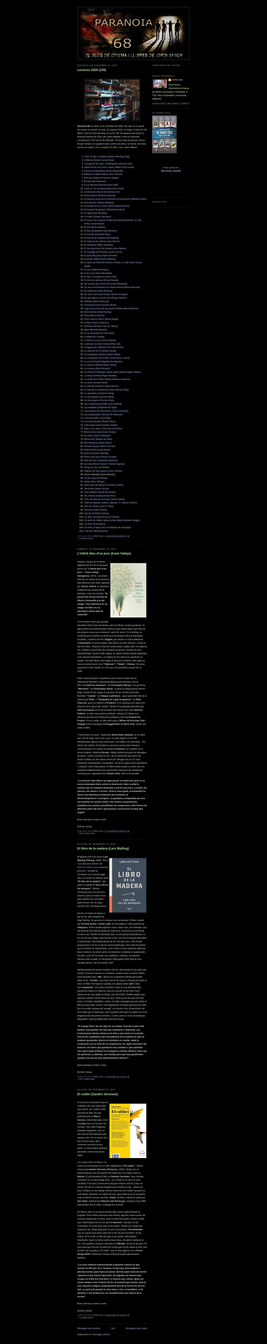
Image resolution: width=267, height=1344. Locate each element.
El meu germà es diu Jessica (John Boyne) (105, 248)
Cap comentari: (87, 834)
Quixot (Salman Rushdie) (96, 453)
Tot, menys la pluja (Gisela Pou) (99, 495)
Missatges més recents (88, 1328)
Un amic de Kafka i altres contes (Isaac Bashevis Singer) (112, 520)
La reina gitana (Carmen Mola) (99, 400)
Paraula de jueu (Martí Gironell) (99, 446)
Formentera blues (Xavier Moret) (100, 305)
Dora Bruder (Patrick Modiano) (99, 202)
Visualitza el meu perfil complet (171, 104)
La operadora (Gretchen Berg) (99, 393)
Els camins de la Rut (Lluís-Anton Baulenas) (105, 283)
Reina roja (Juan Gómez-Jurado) (100, 456)
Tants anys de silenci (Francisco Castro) (103, 485)
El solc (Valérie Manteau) (96, 269)
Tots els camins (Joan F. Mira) (98, 506)
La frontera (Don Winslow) (97, 368)
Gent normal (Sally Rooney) (97, 312)
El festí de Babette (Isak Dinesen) (100, 230)
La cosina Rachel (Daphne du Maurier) (103, 361)
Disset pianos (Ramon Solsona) (99, 195)
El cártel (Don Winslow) (95, 213)
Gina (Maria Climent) (94, 315)
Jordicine (177, 80)
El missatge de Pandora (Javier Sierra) (103, 252)
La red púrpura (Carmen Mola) (99, 397)
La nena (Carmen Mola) (95, 382)
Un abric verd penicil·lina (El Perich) (101, 517)
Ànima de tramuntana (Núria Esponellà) (103, 170)
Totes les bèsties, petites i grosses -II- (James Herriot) (110, 502)
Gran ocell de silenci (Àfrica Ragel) (101, 319)
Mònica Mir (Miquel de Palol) (98, 439)
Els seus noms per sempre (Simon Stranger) (106, 294)
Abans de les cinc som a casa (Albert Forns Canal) (109, 167)
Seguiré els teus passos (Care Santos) (103, 471)
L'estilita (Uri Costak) (94, 336)
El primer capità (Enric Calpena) (99, 259)
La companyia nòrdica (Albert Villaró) (102, 354)
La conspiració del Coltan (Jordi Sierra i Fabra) (107, 358)
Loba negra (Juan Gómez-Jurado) (100, 425)
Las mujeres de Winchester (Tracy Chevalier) (106, 411)
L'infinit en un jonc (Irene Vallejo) (100, 340)
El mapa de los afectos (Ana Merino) (102, 241)
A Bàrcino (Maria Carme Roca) (99, 160)
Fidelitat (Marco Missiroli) (96, 301)
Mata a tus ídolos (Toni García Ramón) (103, 428)
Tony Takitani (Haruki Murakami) (100, 492)
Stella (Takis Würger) (94, 481)
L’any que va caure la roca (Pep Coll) (102, 344)
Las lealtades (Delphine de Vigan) (100, 407)
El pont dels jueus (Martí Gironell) (100, 255)
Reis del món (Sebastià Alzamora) (101, 460)
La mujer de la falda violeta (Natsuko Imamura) (107, 379)
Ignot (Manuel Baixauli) (95, 329)
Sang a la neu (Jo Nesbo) (96, 467)
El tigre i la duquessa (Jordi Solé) (100, 276)
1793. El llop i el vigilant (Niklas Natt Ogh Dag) (107, 156)
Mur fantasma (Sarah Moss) (98, 442)
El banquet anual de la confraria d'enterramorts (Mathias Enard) (115, 199)
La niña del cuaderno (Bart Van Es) (101, 386)
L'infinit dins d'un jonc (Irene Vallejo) (104, 553)
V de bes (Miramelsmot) (96, 531)
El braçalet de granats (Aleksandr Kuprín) (104, 209)
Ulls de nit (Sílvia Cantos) (96, 513)
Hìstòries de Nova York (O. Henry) (101, 326)
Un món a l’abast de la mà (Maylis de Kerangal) (107, 527)
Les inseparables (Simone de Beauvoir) (103, 414)
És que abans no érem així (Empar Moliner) (105, 298)
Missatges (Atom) (101, 1334)
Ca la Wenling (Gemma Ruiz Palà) (101, 185)
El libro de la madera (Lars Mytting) (101, 238)
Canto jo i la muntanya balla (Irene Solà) (104, 188)
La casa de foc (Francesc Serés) (100, 351)
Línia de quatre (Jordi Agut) (97, 418)
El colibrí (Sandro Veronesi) (97, 216)
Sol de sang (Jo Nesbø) (95, 478)
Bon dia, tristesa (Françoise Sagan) (101, 177)
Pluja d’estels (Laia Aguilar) (97, 449)
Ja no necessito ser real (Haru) (99, 333)
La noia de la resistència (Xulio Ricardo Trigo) (106, 389)
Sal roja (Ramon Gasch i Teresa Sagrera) (104, 464)
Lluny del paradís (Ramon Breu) (99, 421)
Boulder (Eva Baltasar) (95, 181)
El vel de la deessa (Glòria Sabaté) (101, 280)
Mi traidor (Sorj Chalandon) (97, 435)
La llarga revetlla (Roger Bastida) (100, 375)
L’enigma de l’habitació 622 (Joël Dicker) (104, 347)
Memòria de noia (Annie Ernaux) (100, 432)
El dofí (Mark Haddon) (95, 227)
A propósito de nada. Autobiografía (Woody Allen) (108, 163)
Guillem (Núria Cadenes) (96, 322)
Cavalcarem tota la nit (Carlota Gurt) (102, 192)
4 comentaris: (86, 539)
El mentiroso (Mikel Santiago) (98, 245)
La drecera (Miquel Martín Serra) (100, 365)
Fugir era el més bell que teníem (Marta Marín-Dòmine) (111, 308)
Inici (113, 1328)
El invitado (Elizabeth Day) (97, 234)
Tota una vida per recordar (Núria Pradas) (104, 499)
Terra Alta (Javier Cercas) (96, 488)
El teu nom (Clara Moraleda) (98, 273)
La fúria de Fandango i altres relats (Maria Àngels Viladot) (112, 372)
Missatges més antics (136, 1328)
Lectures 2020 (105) (91, 70)
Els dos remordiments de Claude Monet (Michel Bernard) (112, 287)
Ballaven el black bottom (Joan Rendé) (103, 174)
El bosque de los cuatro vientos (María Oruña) (106, 206)
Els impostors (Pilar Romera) (98, 291)
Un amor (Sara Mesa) (94, 524)
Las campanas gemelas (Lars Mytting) (103, 403)
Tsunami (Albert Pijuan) (95, 509)
